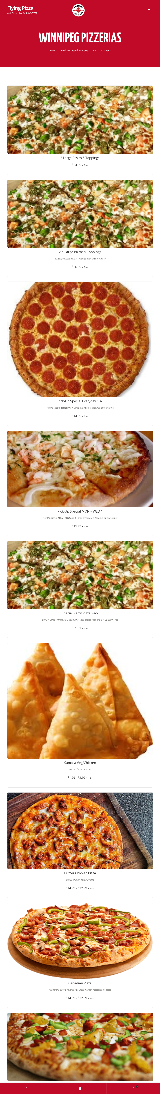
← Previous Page (39, 628)
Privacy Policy (80, 701)
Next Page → (123, 628)
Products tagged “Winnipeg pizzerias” (79, 50)
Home (52, 50)
